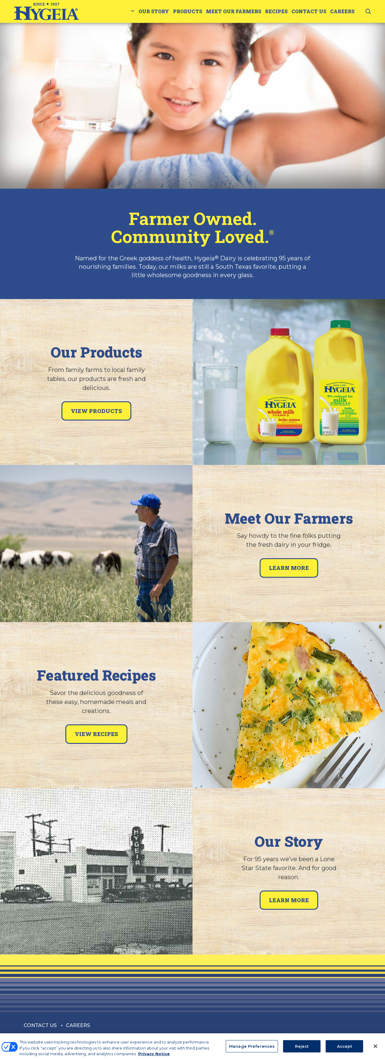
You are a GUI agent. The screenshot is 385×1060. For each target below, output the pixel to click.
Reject (302, 1049)
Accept (344, 1049)
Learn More (289, 567)
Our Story (154, 11)
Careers (342, 11)
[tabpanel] (192, 106)
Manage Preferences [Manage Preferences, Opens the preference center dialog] (252, 1049)
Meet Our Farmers (233, 11)
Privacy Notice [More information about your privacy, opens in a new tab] (154, 1057)
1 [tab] (192, 167)
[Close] (375, 1049)
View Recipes (96, 734)
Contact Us (308, 11)
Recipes (276, 11)
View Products (96, 411)
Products (187, 11)
